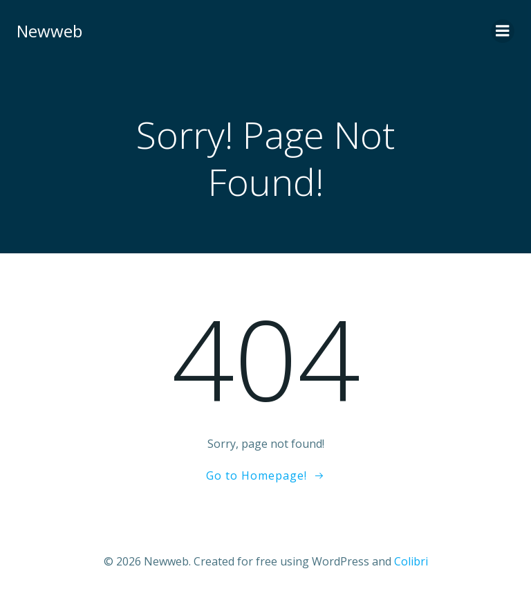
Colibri (411, 561)
